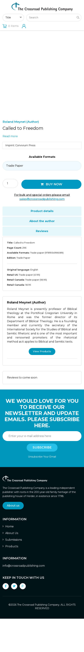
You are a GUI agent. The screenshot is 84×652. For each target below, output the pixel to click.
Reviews (42, 264)
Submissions (13, 573)
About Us (11, 566)
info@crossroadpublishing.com (24, 599)
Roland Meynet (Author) (21, 155)
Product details (42, 244)
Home (9, 560)
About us (13, 538)
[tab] (42, 244)
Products (11, 579)
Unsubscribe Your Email (42, 490)
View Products (42, 384)
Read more (10, 169)
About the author (42, 254)
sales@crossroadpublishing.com (42, 232)
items (10, 26)
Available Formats (42, 190)
